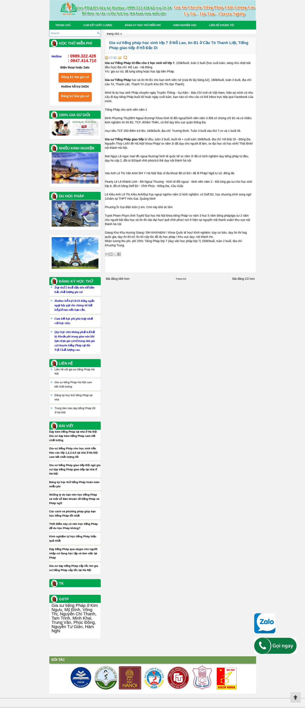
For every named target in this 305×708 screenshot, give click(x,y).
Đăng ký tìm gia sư (75, 77)
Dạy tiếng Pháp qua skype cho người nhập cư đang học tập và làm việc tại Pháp (73, 553)
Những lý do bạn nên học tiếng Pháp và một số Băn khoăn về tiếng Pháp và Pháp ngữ (74, 499)
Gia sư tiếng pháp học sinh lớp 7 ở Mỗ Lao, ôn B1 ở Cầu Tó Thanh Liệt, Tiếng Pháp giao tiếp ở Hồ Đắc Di (178, 45)
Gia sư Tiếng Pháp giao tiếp (124, 139)
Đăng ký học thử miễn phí (143, 25)
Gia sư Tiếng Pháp (118, 80)
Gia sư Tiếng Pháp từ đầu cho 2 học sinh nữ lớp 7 (140, 63)
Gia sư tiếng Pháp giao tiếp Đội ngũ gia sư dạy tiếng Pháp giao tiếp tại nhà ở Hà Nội (75, 469)
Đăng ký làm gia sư (75, 96)
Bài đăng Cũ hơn (243, 278)
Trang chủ (63, 25)
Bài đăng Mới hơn (118, 278)
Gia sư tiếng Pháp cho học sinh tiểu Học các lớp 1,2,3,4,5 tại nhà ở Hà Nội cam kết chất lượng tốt (73, 453)
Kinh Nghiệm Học (184, 25)
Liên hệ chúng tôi (221, 25)
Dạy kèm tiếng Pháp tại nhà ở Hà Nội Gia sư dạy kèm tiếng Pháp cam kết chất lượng (73, 436)
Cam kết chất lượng (97, 25)
